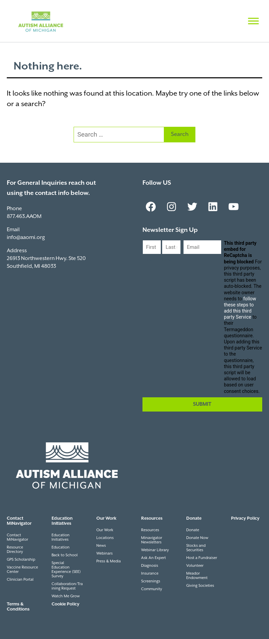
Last (167, 260)
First (147, 260)
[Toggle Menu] (253, 21)
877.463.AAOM (24, 216)
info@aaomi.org (26, 237)
